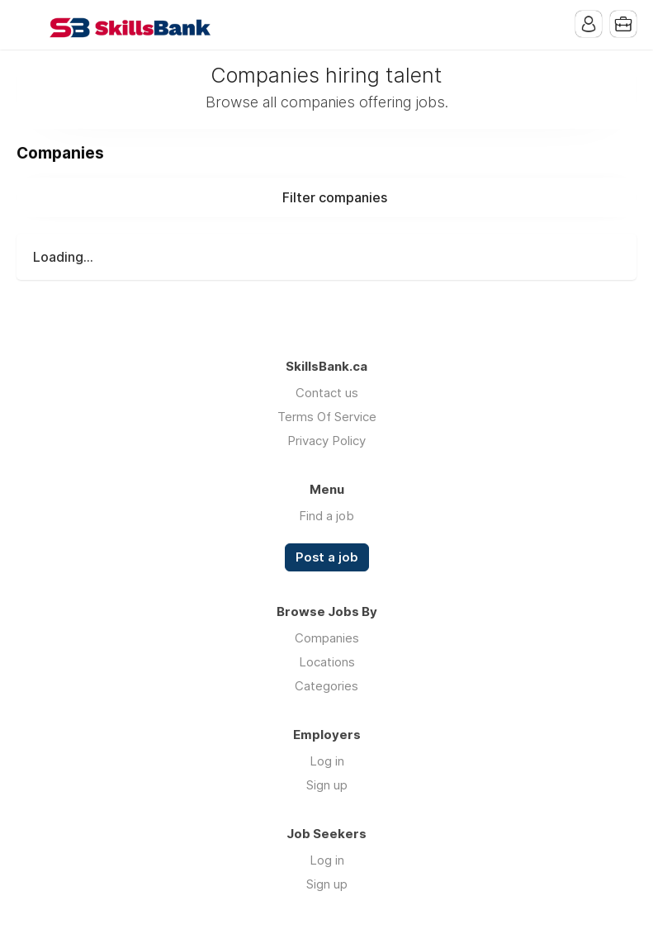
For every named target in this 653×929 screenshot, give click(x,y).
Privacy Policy (326, 440)
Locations (327, 662)
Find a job (326, 516)
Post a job (327, 557)
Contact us (327, 393)
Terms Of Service (326, 416)
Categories (326, 686)
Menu (29, 24)
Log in (327, 761)
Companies (327, 638)
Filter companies (334, 197)
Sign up (327, 785)
